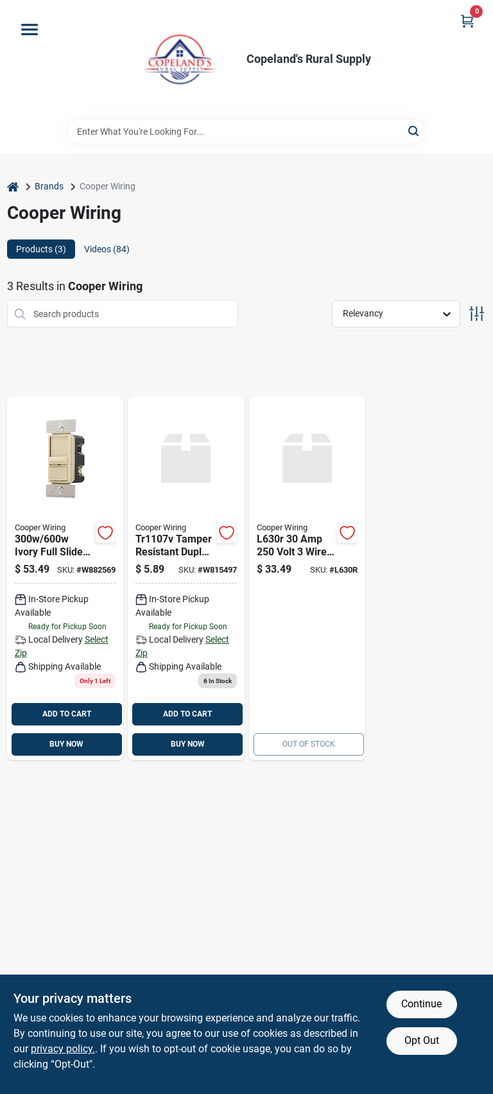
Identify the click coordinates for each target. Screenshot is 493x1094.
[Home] (13, 186)
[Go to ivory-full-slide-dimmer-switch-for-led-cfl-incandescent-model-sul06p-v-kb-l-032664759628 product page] (65, 578)
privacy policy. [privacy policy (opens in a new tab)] (63, 1049)
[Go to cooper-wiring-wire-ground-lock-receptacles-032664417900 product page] (307, 578)
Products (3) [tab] (41, 249)
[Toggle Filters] (476, 313)
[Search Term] (246, 131)
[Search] (414, 130)
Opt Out (421, 1040)
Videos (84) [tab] (107, 249)
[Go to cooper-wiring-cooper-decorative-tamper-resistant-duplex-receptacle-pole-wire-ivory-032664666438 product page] (186, 578)
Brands (49, 186)
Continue (421, 1004)
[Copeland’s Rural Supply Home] (180, 59)
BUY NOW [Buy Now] (66, 744)
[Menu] (29, 29)
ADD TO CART (66, 713)
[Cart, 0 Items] (467, 21)
